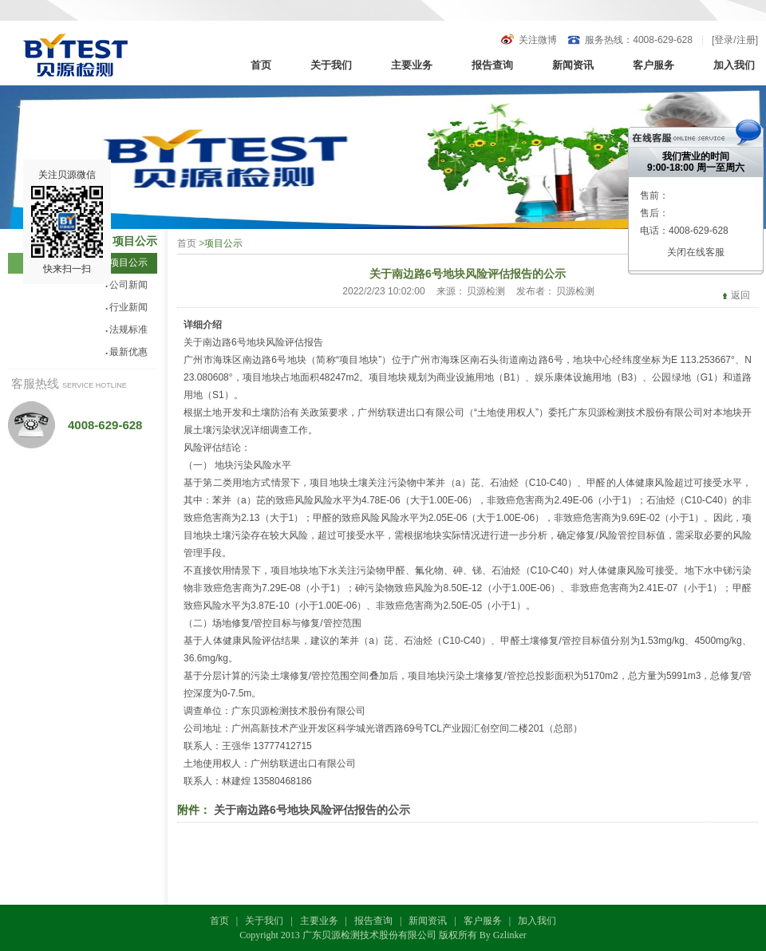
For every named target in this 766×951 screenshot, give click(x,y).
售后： (654, 213)
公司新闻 (126, 284)
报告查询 (492, 65)
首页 (261, 65)
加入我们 (734, 65)
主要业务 (411, 65)
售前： (654, 195)
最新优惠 (126, 351)
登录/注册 (734, 39)
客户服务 (653, 65)
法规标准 (126, 329)
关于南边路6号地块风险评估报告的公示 (312, 809)
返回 (740, 295)
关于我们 (331, 65)
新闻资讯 (573, 65)
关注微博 (538, 39)
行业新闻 (126, 307)
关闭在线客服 (696, 252)
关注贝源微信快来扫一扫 (67, 221)
